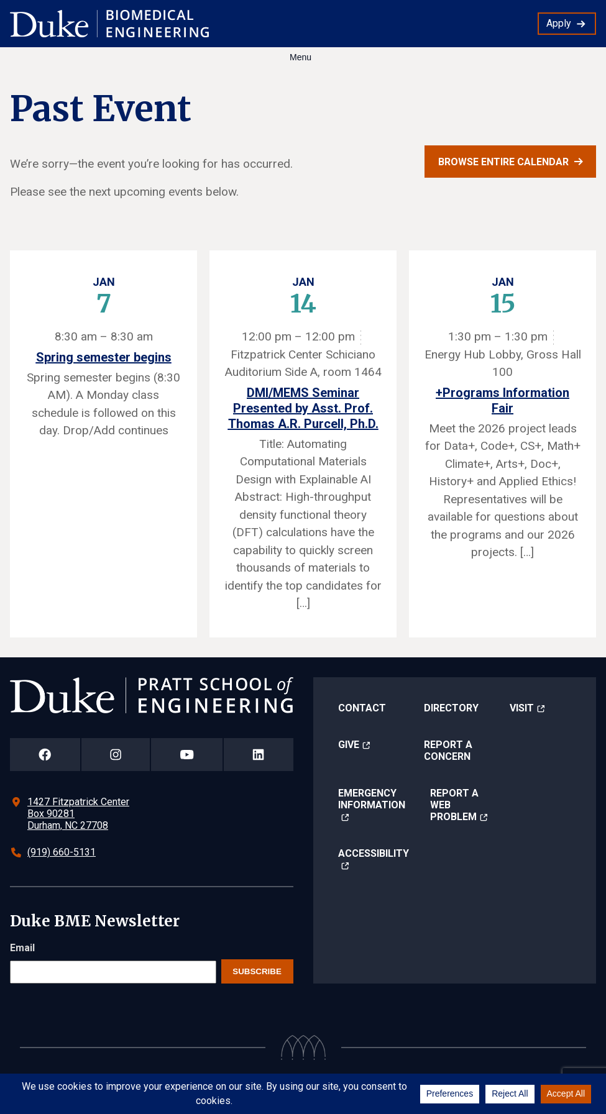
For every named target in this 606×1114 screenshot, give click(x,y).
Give (348, 745)
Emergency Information (371, 799)
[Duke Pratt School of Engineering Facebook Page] (45, 754)
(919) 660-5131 (61, 852)
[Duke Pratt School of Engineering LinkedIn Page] (258, 754)
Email (22, 948)
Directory (451, 708)
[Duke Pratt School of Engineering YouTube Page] (187, 754)
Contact (362, 708)
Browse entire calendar (503, 162)
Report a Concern (448, 750)
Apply (558, 23)
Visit (522, 708)
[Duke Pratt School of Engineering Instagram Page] (115, 754)
